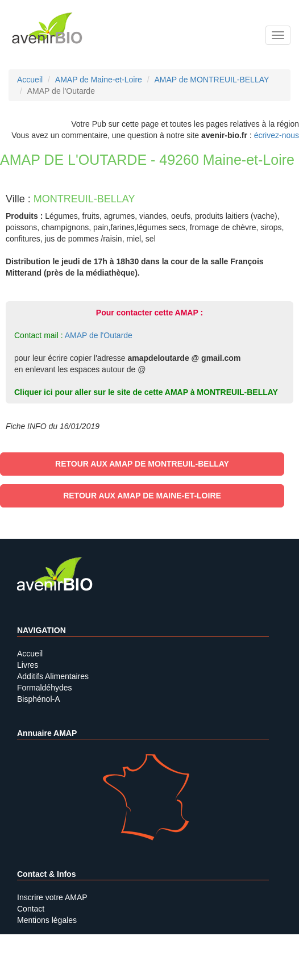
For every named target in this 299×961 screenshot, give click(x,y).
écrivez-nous (276, 135)
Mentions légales (47, 920)
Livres (27, 664)
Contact (30, 908)
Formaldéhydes (44, 687)
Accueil (30, 653)
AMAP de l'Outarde (98, 335)
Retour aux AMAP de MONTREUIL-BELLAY (142, 463)
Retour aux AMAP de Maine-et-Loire (142, 495)
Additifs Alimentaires (53, 676)
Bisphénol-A (38, 699)
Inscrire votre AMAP (52, 897)
